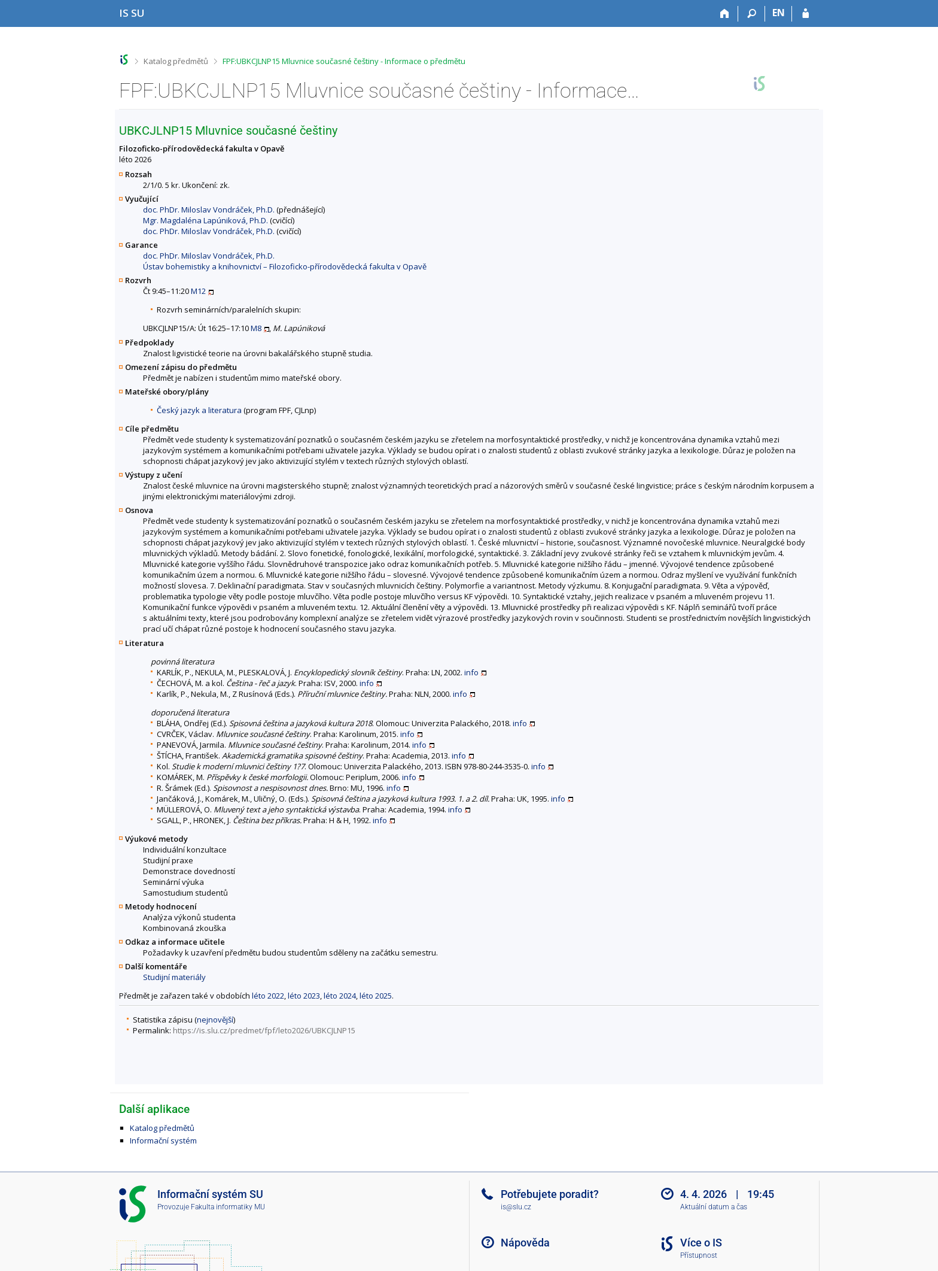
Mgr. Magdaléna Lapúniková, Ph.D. (205, 220)
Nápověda (525, 1242)
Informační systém (163, 1140)
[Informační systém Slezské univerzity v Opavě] (132, 13)
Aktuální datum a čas (713, 1207)
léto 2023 (304, 995)
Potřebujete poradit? (550, 1194)
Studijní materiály (174, 977)
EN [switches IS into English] (778, 12)
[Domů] (724, 14)
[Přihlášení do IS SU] (805, 14)
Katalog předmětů (176, 61)
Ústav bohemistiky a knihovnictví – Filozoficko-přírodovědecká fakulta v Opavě (285, 266)
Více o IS (701, 1242)
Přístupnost (698, 1255)
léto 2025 (376, 995)
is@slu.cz (516, 1207)
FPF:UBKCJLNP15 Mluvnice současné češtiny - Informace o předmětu (344, 61)
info (471, 672)
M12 (198, 291)
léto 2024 (340, 995)
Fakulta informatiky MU (228, 1207)
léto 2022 (268, 995)
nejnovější (215, 1019)
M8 (256, 328)
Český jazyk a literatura (199, 410)
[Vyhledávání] (751, 14)
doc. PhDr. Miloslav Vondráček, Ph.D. (209, 209)
